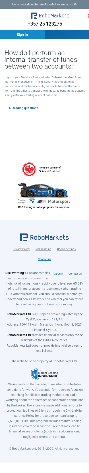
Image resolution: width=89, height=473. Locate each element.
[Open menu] (6, 16)
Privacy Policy (21, 249)
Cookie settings (66, 249)
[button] (50, 16)
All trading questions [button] (23, 108)
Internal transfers (63, 77)
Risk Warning (43, 249)
